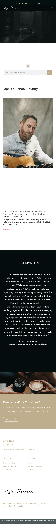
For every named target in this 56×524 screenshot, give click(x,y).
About (30, 463)
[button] (51, 8)
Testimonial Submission (10, 466)
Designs (30, 469)
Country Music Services (35, 466)
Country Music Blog (9, 463)
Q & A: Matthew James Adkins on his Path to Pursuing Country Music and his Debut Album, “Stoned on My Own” (24, 214)
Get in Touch (11, 419)
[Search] (49, 72)
